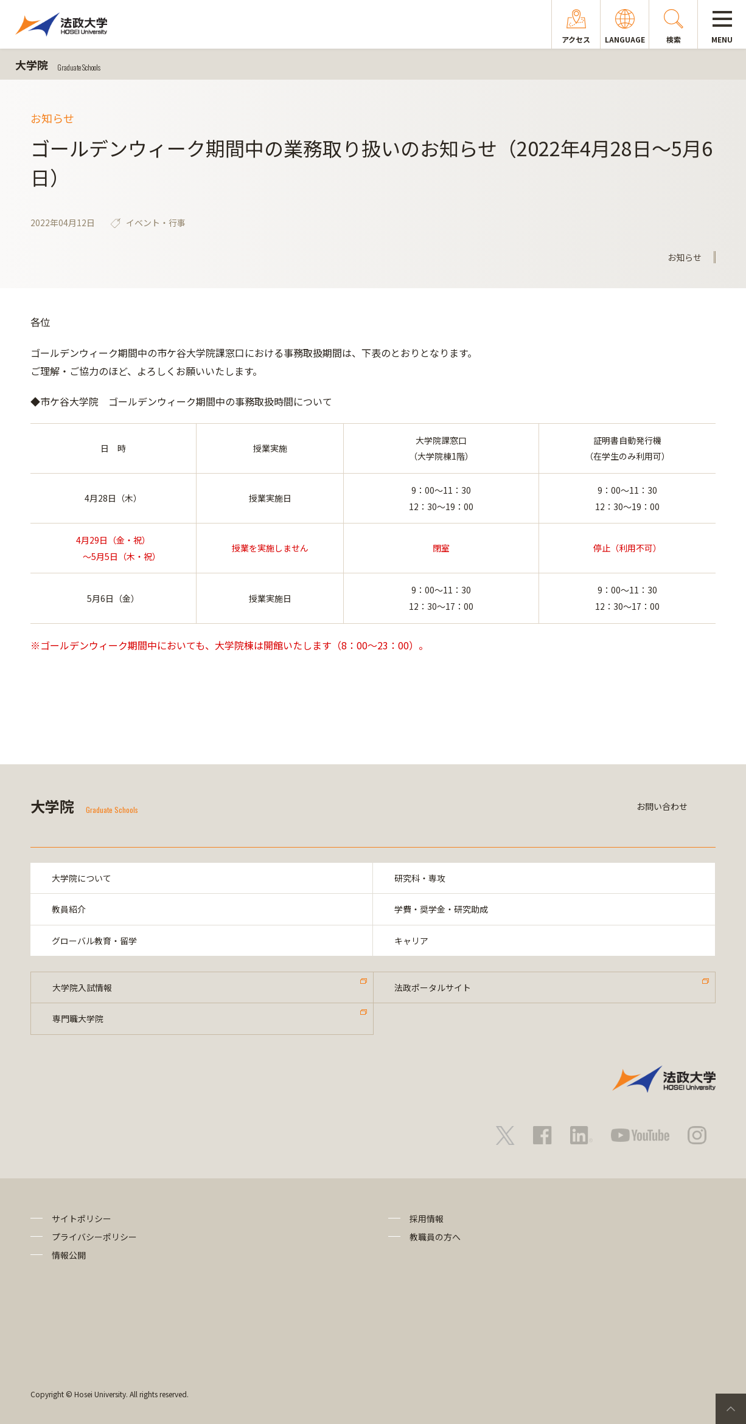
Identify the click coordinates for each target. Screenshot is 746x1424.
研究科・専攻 (419, 878)
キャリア (411, 941)
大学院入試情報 (82, 987)
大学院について (81, 878)
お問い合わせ (662, 806)
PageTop (731, 1409)
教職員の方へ (435, 1237)
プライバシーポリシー (94, 1237)
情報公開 (69, 1255)
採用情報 (427, 1218)
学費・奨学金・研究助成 (441, 909)
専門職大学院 (77, 1019)
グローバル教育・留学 (94, 941)
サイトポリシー (81, 1218)
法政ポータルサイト (433, 987)
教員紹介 (69, 909)
